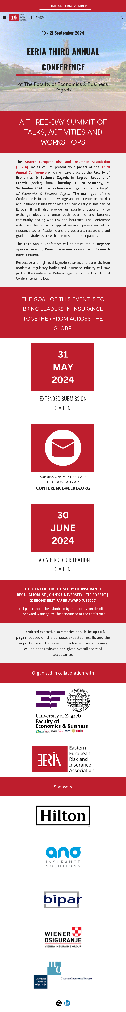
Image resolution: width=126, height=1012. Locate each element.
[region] (63, 6)
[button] (4, 17)
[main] (63, 33)
